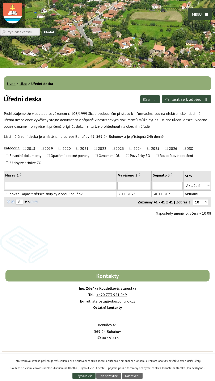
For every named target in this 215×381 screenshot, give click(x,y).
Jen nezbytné (109, 376)
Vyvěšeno (127, 175)
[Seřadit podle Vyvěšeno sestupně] (139, 175)
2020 (66, 148)
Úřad (23, 83)
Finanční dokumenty (25, 155)
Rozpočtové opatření (176, 155)
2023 (119, 148)
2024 (137, 148)
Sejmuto (161, 175)
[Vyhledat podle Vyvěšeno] (134, 186)
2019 (49, 148)
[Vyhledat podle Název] (60, 186)
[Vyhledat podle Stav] (197, 185)
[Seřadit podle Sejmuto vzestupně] (172, 173)
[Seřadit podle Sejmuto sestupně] (172, 175)
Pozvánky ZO (140, 155)
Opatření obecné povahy (70, 155)
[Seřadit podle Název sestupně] (21, 175)
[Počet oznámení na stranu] (200, 202)
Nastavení (132, 376)
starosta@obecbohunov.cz (113, 301)
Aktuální (191, 193)
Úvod (11, 83)
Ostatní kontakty (107, 307)
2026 (173, 148)
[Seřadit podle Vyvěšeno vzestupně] (139, 173)
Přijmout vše (84, 376)
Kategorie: (12, 148)
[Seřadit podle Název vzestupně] (21, 173)
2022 (102, 148)
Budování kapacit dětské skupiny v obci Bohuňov (47, 193)
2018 (31, 148)
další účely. (194, 361)
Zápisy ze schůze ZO (25, 162)
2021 (84, 148)
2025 (155, 148)
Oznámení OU (110, 155)
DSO (189, 148)
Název (12, 175)
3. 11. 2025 (127, 193)
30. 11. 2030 (163, 193)
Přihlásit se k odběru (186, 99)
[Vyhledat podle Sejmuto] (167, 186)
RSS (150, 99)
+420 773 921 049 (111, 294)
